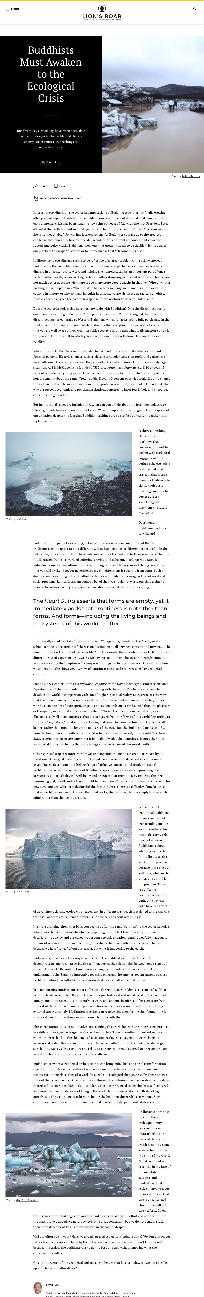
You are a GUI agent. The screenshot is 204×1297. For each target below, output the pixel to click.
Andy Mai (21, 519)
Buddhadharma (62, 198)
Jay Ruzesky (23, 891)
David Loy (53, 162)
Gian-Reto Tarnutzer (27, 1200)
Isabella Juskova (191, 176)
